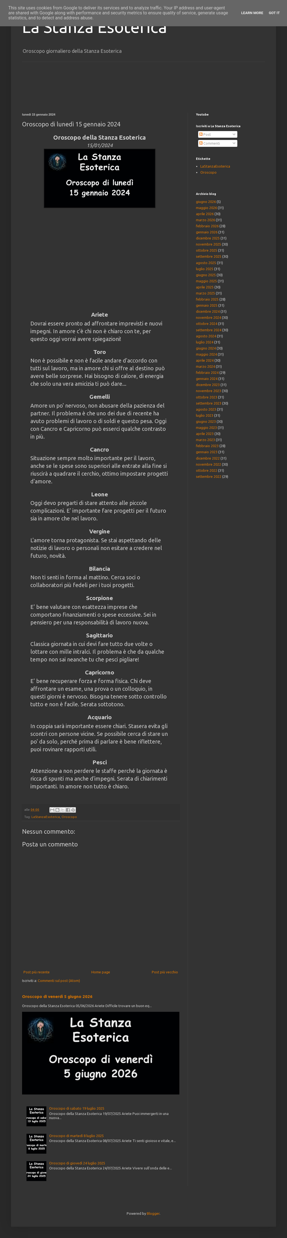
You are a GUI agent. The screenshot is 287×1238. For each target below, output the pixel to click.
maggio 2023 (206, 427)
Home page (100, 972)
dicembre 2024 (208, 311)
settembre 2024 (208, 330)
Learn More (252, 13)
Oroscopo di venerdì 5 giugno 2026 (57, 996)
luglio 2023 (204, 415)
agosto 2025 (206, 263)
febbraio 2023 (207, 446)
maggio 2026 (206, 208)
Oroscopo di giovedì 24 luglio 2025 (77, 1163)
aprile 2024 (205, 360)
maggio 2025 (206, 281)
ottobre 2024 (206, 323)
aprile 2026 (205, 214)
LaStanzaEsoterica (45, 817)
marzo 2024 (205, 366)
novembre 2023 (208, 391)
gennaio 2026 (206, 232)
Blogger (153, 1213)
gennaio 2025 (206, 305)
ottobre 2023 (206, 397)
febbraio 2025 (207, 299)
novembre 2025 (208, 244)
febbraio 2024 (207, 372)
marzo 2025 (205, 293)
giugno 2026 (206, 202)
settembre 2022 (208, 476)
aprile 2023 (205, 434)
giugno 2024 (206, 348)
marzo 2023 (205, 440)
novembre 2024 (208, 317)
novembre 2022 (208, 464)
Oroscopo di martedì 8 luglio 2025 (76, 1136)
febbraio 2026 (207, 226)
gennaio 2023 (206, 452)
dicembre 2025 (208, 238)
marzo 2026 (205, 220)
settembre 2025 (208, 256)
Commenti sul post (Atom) (59, 980)
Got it (274, 13)
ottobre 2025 (206, 250)
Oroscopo (69, 817)
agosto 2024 (206, 336)
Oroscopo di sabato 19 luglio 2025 (76, 1108)
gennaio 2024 (206, 378)
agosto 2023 (206, 409)
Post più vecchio (165, 972)
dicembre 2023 (208, 385)
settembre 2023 (208, 403)
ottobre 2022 (206, 470)
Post (205, 134)
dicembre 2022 (208, 458)
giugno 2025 (206, 275)
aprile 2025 (205, 287)
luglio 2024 (204, 342)
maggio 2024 (206, 354)
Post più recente (36, 972)
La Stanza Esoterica (94, 26)
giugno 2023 (206, 421)
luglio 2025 (204, 269)
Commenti (209, 143)
